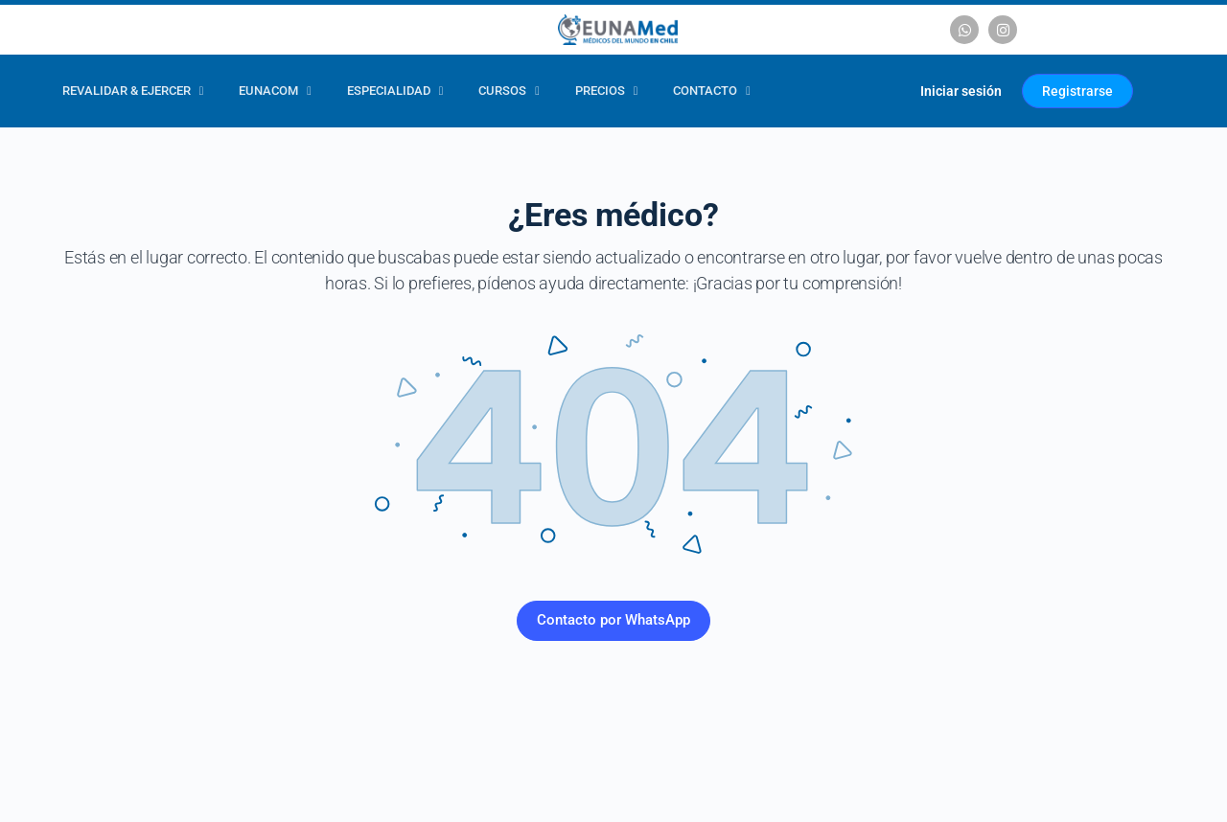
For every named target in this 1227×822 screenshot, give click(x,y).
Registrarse (1077, 91)
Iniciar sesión (961, 91)
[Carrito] (882, 91)
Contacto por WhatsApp (613, 619)
